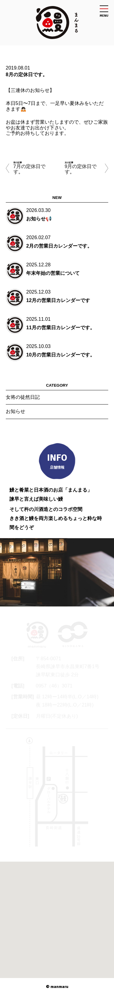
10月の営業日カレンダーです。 (60, 354)
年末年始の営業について (53, 273)
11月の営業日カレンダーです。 (60, 327)
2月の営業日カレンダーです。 (59, 246)
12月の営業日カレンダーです (58, 300)
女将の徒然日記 (23, 397)
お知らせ (15, 411)
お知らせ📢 (39, 218)
